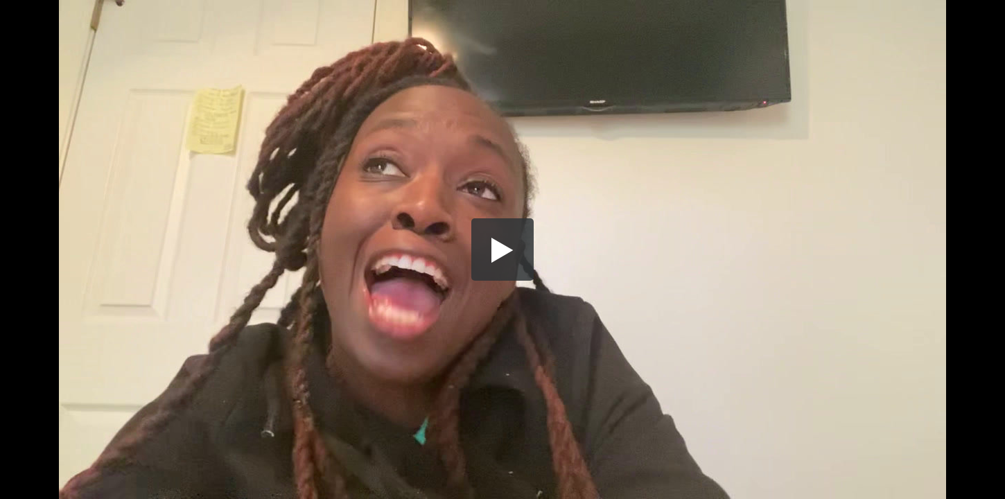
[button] (502, 249)
